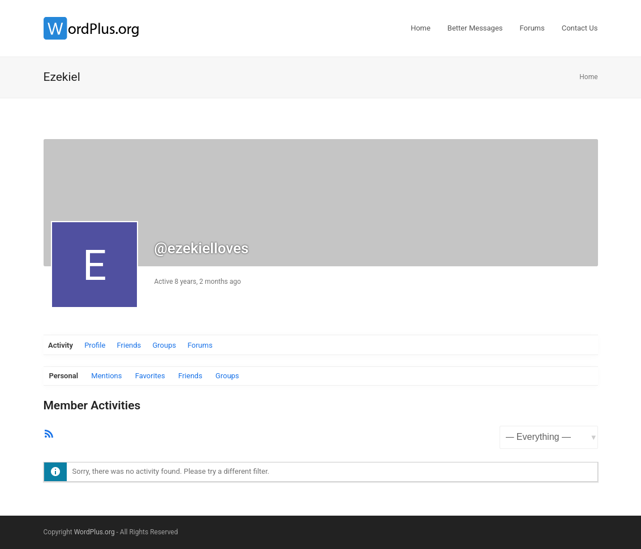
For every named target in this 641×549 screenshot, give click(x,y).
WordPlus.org (94, 532)
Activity (60, 345)
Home (588, 77)
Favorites (150, 375)
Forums (199, 345)
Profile (94, 345)
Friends (129, 345)
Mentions (106, 375)
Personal (64, 375)
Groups (164, 345)
